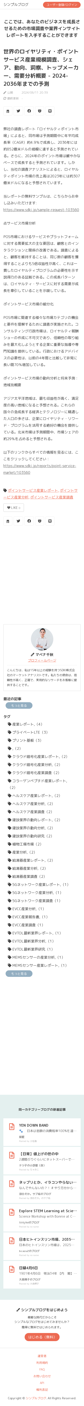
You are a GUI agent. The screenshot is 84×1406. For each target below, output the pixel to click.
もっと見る (19, 705)
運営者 (42, 1356)
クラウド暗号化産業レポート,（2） (38, 756)
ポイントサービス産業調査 (51, 497)
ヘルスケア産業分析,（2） (31, 803)
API (42, 1383)
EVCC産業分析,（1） (27, 908)
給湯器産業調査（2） (27, 876)
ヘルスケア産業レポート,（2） (35, 795)
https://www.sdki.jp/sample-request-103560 (41, 209)
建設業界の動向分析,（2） (31, 828)
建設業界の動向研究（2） (31, 836)
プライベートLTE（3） (29, 732)
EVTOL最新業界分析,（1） (32, 941)
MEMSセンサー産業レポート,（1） (38, 965)
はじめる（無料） (42, 1337)
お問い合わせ (42, 1376)
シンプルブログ (15, 4)
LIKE (13, 507)
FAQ (42, 1369)
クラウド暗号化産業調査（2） (34, 772)
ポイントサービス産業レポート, (33, 490)
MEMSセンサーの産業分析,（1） (36, 957)
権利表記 (42, 1390)
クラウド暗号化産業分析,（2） (35, 764)
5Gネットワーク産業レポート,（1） (39, 884)
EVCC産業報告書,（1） (29, 916)
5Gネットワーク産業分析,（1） (35, 892)
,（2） (15, 748)
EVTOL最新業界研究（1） (31, 949)
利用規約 (42, 1363)
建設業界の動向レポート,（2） (35, 819)
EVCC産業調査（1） (26, 925)
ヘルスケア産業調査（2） (31, 811)
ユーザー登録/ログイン (62, 5)
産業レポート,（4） (26, 724)
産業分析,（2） (22, 852)
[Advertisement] (42, 575)
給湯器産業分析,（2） (28, 868)
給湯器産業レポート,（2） (31, 860)
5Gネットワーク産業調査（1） (35, 900)
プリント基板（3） (25, 740)
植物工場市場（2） (25, 844)
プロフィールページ (42, 660)
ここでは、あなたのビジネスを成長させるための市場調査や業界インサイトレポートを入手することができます (42, 28)
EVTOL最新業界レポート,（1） (35, 933)
